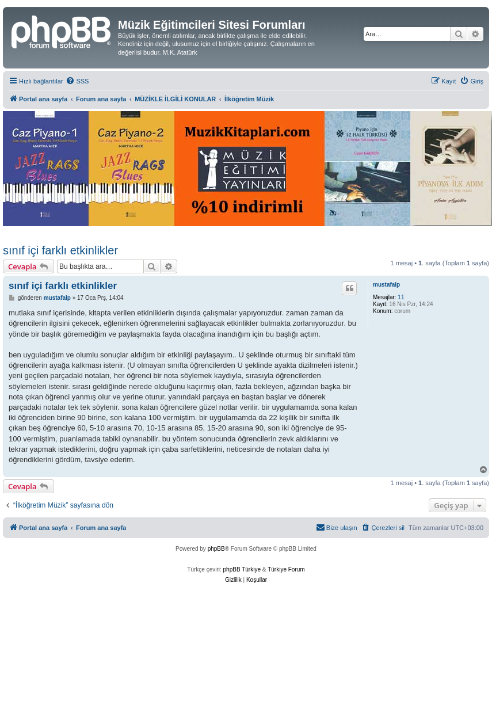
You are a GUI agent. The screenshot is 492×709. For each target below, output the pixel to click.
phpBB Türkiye (242, 569)
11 (401, 297)
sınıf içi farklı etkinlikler (60, 250)
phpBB (216, 549)
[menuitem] (77, 81)
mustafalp (386, 284)
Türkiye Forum (286, 569)
